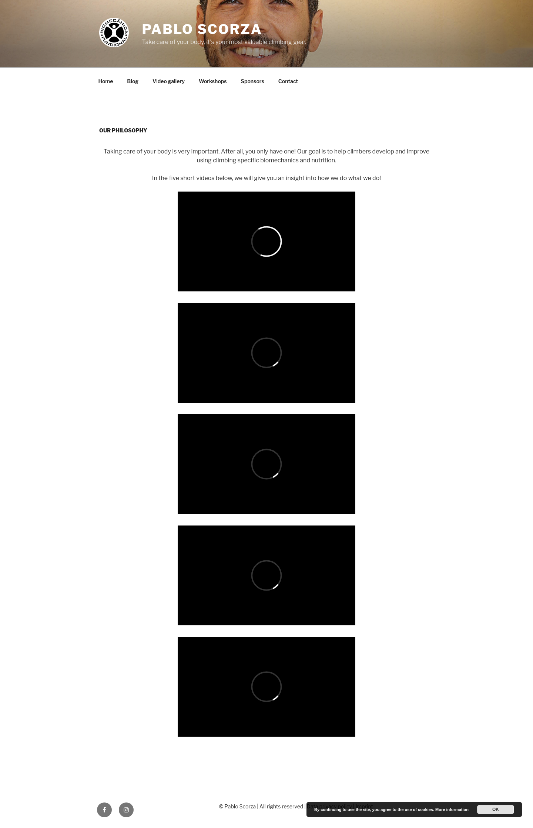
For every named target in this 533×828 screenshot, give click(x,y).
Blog (132, 81)
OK (495, 809)
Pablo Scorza (202, 29)
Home (105, 81)
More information (452, 809)
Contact (288, 81)
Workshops (213, 81)
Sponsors (252, 81)
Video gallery (168, 81)
